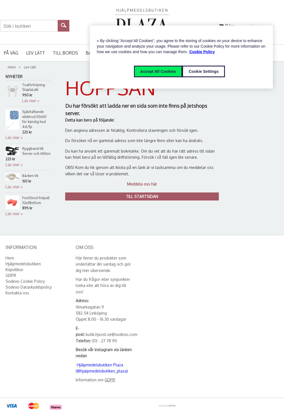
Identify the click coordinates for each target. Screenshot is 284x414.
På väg (11, 53)
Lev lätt (35, 53)
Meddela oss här (142, 184)
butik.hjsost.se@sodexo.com (111, 334)
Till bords (65, 53)
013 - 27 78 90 (104, 340)
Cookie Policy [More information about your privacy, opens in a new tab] (202, 52)
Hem (12, 67)
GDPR (110, 379)
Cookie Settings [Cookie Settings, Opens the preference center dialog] (204, 71)
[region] (181, 57)
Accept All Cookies (158, 71)
